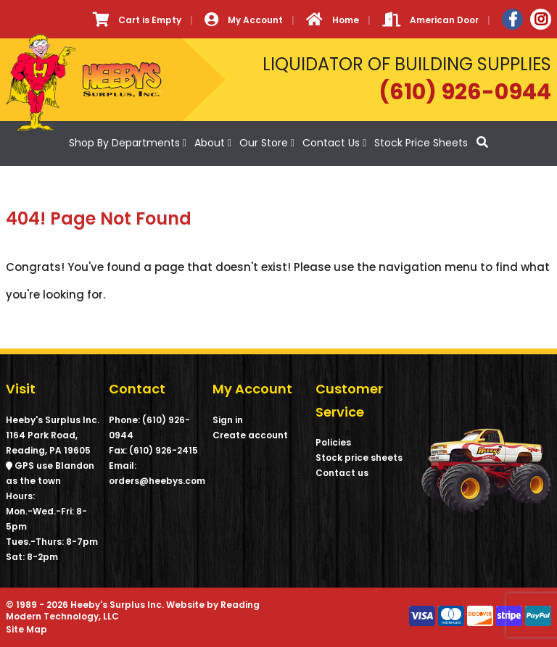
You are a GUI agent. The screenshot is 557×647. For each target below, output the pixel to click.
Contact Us (331, 142)
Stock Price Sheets (421, 142)
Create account (250, 435)
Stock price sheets (359, 457)
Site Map (26, 629)
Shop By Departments (124, 142)
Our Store (263, 142)
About (209, 142)
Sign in (228, 420)
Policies (333, 442)
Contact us (341, 473)
